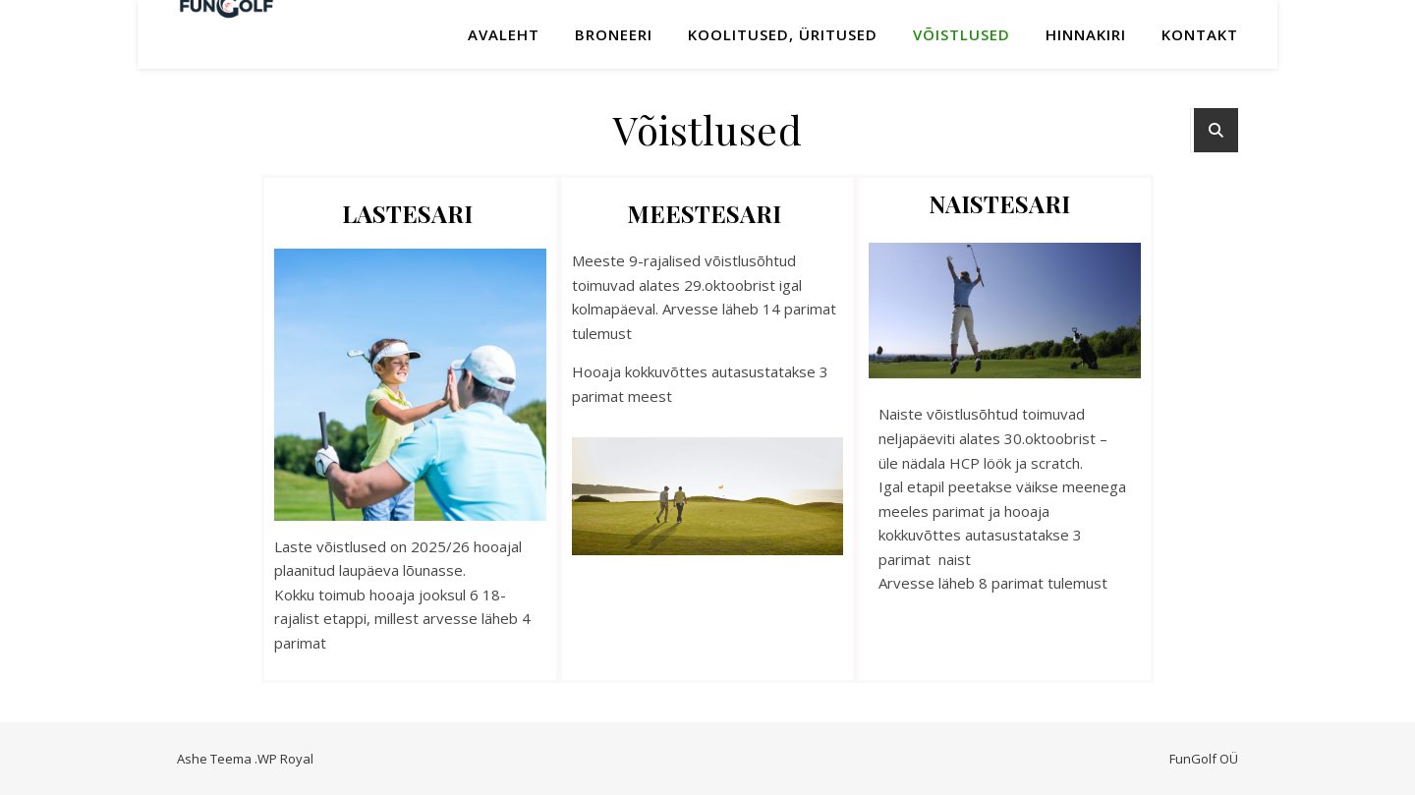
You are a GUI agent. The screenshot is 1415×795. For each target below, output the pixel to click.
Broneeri (613, 34)
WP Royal (285, 758)
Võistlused (961, 34)
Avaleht (503, 34)
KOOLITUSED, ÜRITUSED (782, 34)
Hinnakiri (1086, 34)
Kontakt (1199, 34)
